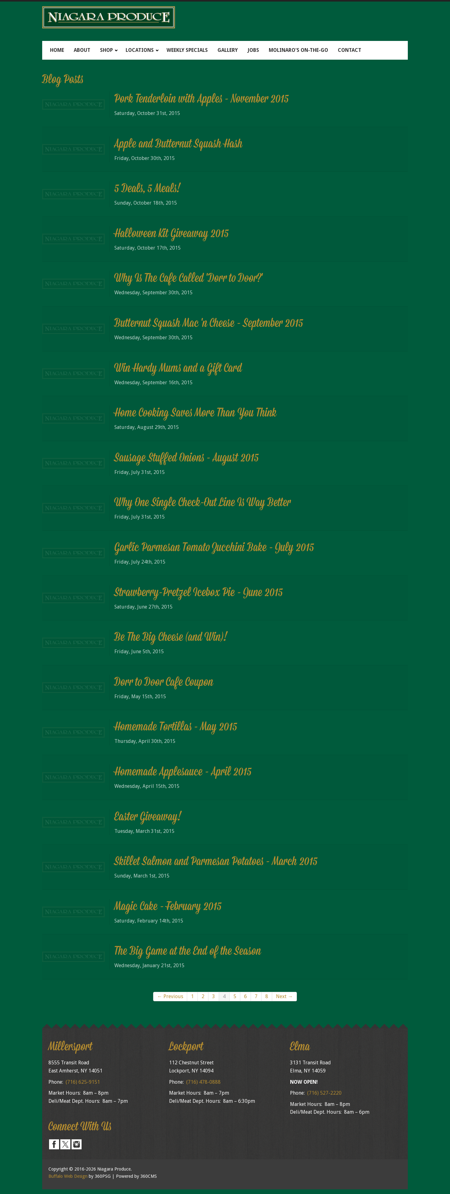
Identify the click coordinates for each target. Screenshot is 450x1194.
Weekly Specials (187, 50)
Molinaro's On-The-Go (298, 50)
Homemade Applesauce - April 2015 (183, 772)
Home (57, 50)
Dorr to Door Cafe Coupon (163, 683)
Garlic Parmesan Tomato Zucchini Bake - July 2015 (214, 548)
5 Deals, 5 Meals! (147, 189)
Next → (284, 996)
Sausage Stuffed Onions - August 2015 (186, 458)
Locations (140, 50)
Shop (106, 50)
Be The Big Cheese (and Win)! (171, 638)
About (82, 50)
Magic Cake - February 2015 (168, 907)
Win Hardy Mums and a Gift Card (178, 369)
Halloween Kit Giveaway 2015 (171, 234)
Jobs (253, 50)
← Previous (170, 996)
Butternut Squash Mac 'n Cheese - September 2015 (208, 324)
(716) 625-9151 (83, 1082)
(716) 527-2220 (324, 1093)
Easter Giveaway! (148, 817)
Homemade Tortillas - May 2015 (175, 727)
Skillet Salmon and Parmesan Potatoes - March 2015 (216, 862)
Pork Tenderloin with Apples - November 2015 (201, 99)
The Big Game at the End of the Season (187, 952)
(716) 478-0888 (203, 1082)
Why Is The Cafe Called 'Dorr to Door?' (188, 279)
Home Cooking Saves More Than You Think (195, 413)
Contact (349, 50)
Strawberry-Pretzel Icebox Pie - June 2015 (198, 593)
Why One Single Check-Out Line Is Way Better (202, 503)
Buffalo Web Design (68, 1176)
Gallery (228, 50)
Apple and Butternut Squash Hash (178, 144)
